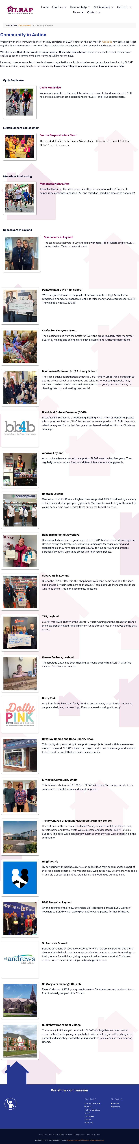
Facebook (116, 1106)
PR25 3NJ (88, 1122)
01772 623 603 (93, 1103)
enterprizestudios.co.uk (97, 1140)
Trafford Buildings (92, 1110)
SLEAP (89, 1106)
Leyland (87, 1119)
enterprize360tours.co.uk (82, 1140)
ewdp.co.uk (70, 1140)
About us (107, 42)
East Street (89, 1116)
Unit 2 (87, 1113)
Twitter (116, 1103)
